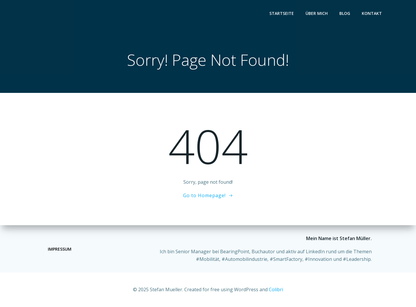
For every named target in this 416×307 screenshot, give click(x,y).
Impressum (59, 249)
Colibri (276, 289)
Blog (344, 13)
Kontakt (372, 13)
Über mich (317, 13)
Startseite (281, 13)
